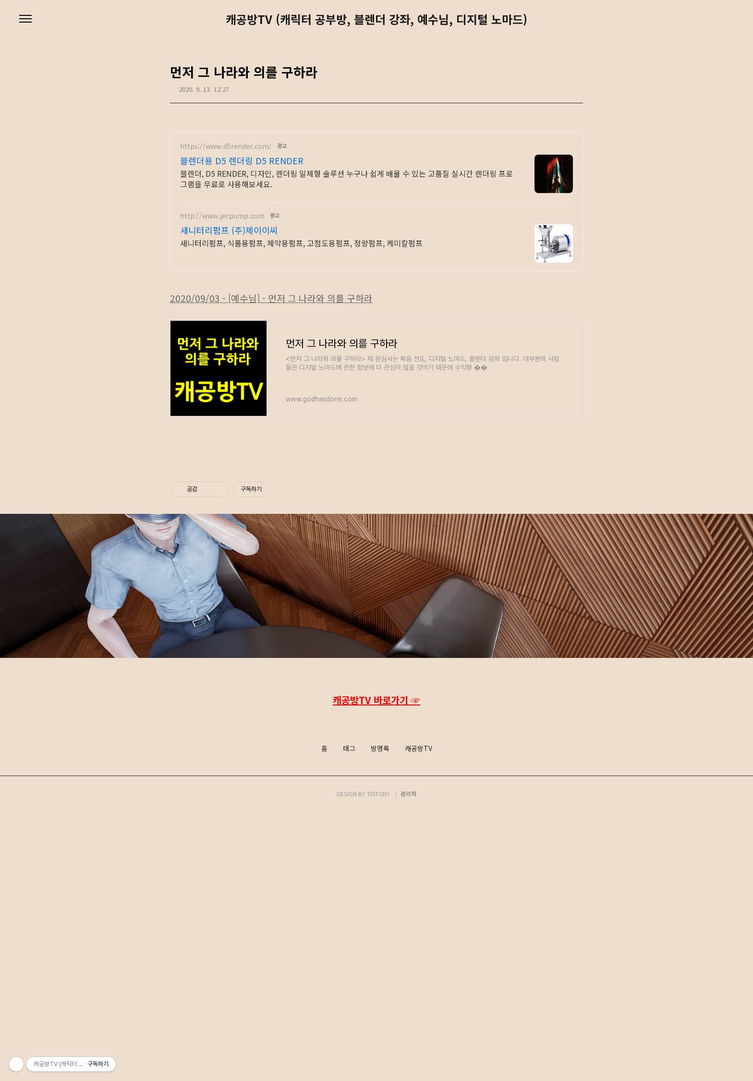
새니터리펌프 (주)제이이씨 (229, 230)
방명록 (380, 1017)
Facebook (375, 988)
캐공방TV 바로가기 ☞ (377, 969)
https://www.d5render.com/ (226, 146)
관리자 (408, 1062)
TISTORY (378, 1062)
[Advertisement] (376, 348)
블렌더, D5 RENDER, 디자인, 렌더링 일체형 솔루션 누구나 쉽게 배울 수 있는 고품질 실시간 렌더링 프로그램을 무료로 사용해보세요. (346, 178)
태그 (349, 1017)
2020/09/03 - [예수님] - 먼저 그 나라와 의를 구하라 (271, 432)
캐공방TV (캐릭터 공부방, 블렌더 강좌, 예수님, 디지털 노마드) (376, 19)
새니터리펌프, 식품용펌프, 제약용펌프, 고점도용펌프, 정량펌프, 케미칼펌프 (301, 242)
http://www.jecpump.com (222, 216)
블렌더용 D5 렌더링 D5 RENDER (242, 160)
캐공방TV (418, 1017)
